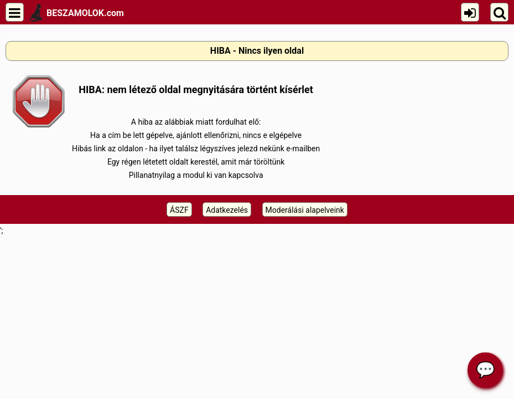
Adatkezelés (227, 210)
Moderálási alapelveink (305, 210)
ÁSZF (179, 210)
